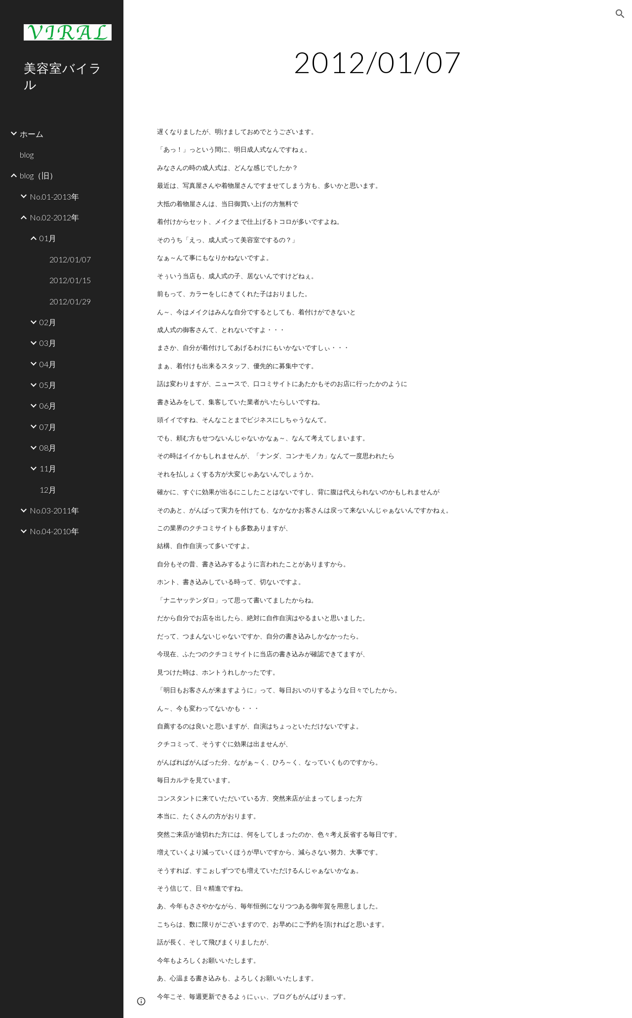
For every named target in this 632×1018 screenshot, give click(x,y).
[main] (377, 62)
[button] (620, 14)
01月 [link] (48, 238)
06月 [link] (48, 405)
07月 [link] (48, 426)
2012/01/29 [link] (70, 301)
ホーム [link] (31, 133)
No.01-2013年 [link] (54, 196)
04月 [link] (48, 364)
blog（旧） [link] (38, 175)
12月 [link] (48, 489)
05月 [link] (48, 384)
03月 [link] (48, 342)
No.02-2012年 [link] (54, 217)
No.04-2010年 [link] (54, 531)
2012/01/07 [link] (70, 259)
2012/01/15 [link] (70, 280)
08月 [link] (48, 447)
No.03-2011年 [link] (54, 510)
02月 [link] (48, 322)
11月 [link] (48, 468)
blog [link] (27, 154)
